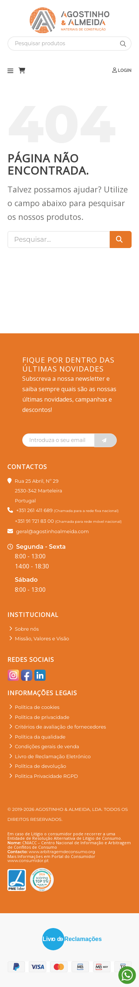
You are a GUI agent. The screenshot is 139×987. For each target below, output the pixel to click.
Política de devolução (40, 766)
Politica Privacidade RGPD (46, 776)
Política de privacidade (42, 717)
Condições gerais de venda (47, 746)
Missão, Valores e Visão (42, 638)
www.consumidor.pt (28, 860)
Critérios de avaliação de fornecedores (60, 727)
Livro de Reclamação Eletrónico (53, 756)
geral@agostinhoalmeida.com (52, 531)
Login (122, 70)
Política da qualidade (40, 737)
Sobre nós (27, 629)
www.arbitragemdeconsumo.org (62, 851)
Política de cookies (37, 707)
